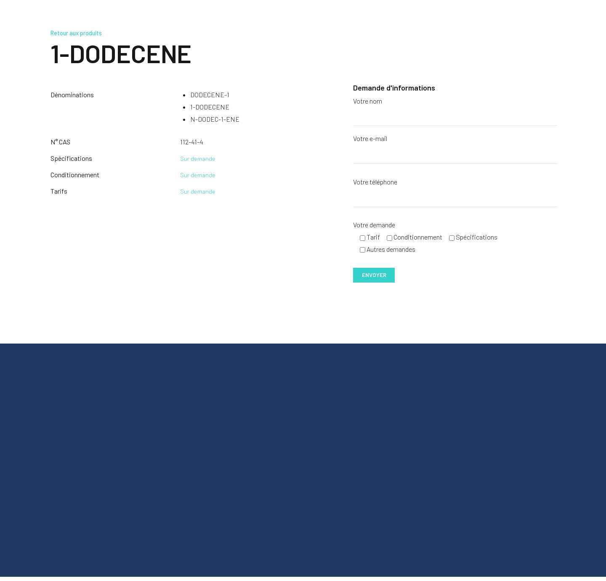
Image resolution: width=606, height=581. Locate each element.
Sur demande (198, 158)
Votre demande (374, 226)
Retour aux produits (80, 33)
